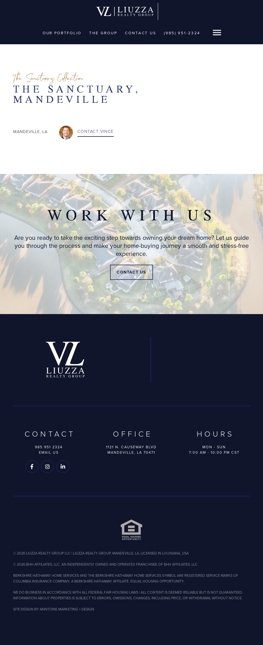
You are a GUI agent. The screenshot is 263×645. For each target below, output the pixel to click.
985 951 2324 (49, 447)
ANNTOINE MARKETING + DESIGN (67, 609)
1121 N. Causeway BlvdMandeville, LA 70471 (131, 449)
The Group (103, 33)
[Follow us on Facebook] (32, 466)
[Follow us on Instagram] (47, 466)
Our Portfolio (62, 33)
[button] (217, 33)
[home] (125, 11)
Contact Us (140, 33)
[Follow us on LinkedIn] (63, 466)
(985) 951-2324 (182, 33)
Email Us (49, 452)
